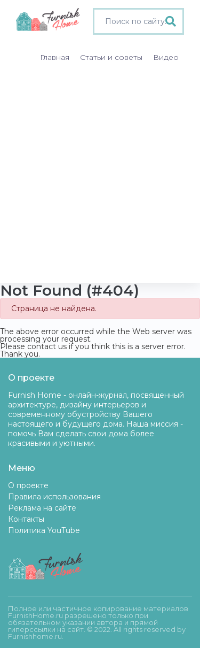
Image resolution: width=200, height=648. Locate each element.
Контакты (26, 519)
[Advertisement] (100, 177)
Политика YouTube (44, 530)
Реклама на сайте (42, 508)
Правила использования (54, 497)
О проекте (28, 485)
